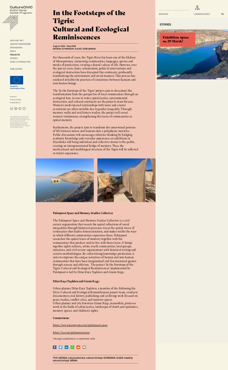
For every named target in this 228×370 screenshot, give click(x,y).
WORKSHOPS (16, 48)
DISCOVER (163, 14)
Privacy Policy (15, 100)
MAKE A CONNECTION (20, 62)
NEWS (13, 51)
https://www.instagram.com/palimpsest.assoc (80, 325)
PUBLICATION (16, 69)
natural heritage (61, 361)
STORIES (14, 58)
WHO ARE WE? (16, 41)
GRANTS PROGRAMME (20, 44)
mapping (128, 358)
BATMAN (63, 358)
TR (222, 14)
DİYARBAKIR (109, 358)
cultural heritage (94, 358)
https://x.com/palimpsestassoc (71, 332)
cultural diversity (76, 358)
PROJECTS (15, 55)
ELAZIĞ (119, 358)
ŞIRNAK (73, 361)
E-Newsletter (15, 102)
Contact (13, 97)
